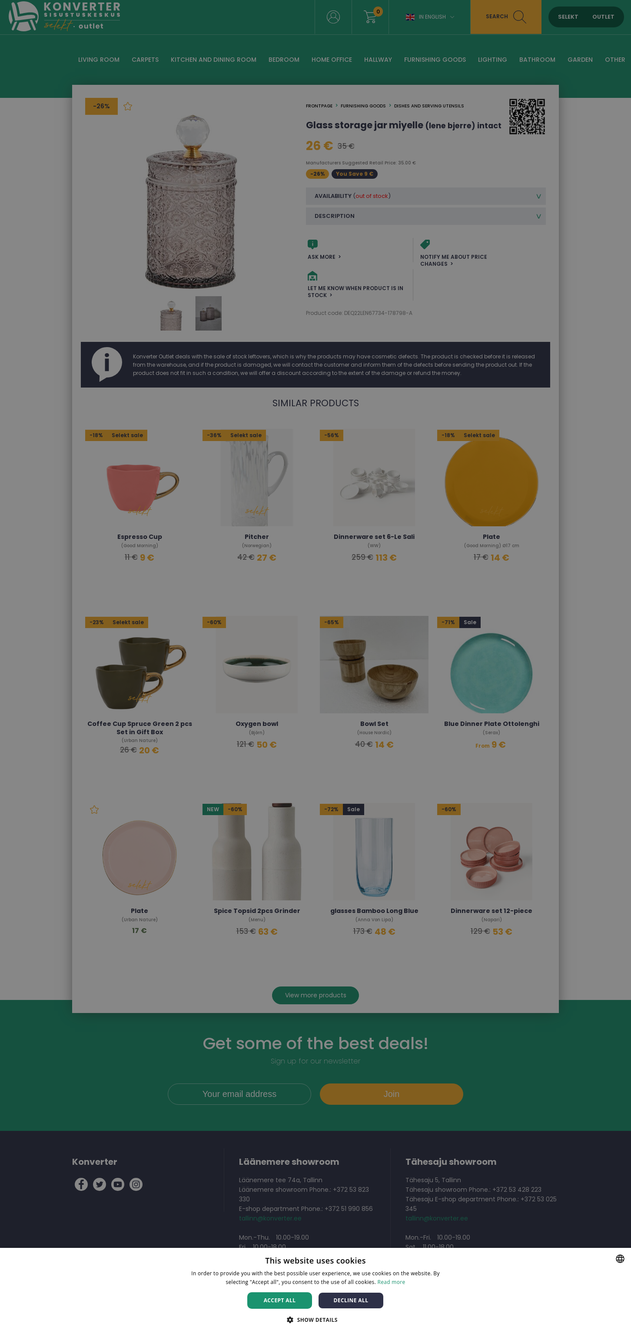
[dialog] (315, 667)
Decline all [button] (351, 1300)
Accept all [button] (280, 1300)
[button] (315, 1319)
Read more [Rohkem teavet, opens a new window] (391, 1282)
